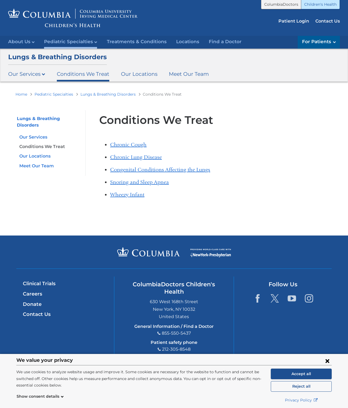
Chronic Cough (128, 145)
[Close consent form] (327, 360)
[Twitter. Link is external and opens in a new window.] (274, 298)
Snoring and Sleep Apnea (139, 182)
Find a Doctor (225, 41)
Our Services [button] (26, 74)
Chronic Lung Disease (136, 157)
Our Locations (139, 74)
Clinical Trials (39, 284)
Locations (187, 41)
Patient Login (293, 21)
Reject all (301, 386)
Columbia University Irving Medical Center (148, 251)
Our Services (33, 137)
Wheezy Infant (127, 195)
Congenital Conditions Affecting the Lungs (160, 170)
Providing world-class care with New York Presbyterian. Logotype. (210, 255)
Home (21, 94)
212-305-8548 (176, 349)
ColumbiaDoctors (281, 4)
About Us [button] (21, 41)
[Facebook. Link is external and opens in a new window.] (257, 298)
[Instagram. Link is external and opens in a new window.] (308, 298)
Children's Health (320, 4)
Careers (32, 294)
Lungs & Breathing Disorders (57, 57)
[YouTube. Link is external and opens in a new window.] (291, 298)
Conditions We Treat (83, 74)
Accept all (301, 373)
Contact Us (327, 21)
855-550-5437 (176, 333)
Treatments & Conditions (137, 41)
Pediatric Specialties (54, 94)
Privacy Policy (301, 400)
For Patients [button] (319, 41)
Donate (32, 304)
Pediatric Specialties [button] (70, 41)
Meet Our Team (189, 74)
